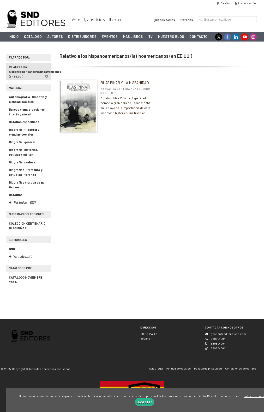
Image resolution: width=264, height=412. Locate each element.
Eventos (110, 36)
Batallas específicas (24, 122)
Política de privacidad (208, 368)
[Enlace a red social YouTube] (244, 37)
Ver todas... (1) (20, 256)
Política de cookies (178, 368)
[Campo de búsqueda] (227, 19)
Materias (186, 20)
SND (12, 249)
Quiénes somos (164, 20)
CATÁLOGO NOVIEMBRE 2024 (25, 279)
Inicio (13, 36)
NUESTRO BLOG (171, 36)
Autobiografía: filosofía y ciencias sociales (28, 99)
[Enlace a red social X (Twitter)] (218, 37)
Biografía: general (22, 142)
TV (150, 36)
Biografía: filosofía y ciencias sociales (24, 132)
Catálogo (33, 36)
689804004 (218, 348)
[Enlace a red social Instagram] (253, 37)
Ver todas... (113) (22, 202)
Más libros (133, 36)
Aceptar (144, 402)
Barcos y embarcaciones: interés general (27, 111)
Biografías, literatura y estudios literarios (25, 172)
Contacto (198, 36)
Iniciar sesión (245, 3)
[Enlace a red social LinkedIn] (236, 37)
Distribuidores (82, 36)
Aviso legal (156, 368)
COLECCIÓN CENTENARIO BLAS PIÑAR (27, 225)
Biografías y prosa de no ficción (27, 184)
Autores (55, 36)
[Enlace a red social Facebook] (227, 37)
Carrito (223, 3)
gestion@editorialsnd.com (228, 333)
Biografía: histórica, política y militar (23, 152)
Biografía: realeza (22, 162)
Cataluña (16, 195)
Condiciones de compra (241, 368)
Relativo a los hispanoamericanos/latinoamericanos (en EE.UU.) (30, 71)
